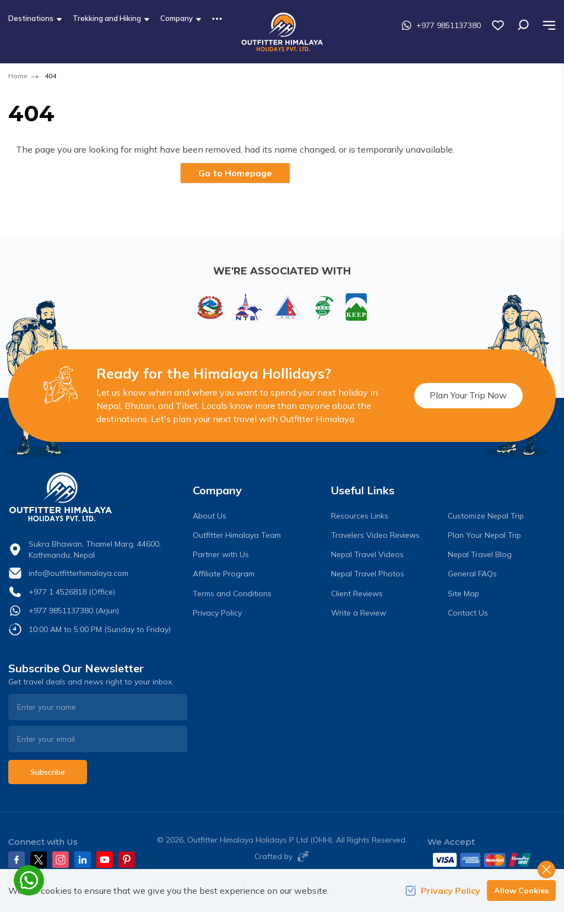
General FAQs (472, 574)
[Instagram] (60, 859)
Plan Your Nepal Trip (484, 535)
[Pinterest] (126, 859)
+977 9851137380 (441, 25)
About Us (209, 516)
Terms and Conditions (232, 593)
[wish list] (498, 25)
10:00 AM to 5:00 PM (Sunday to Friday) (100, 629)
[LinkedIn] (82, 859)
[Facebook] (16, 859)
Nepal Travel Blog (480, 554)
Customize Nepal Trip (486, 516)
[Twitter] (38, 859)
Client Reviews (357, 593)
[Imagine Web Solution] (301, 856)
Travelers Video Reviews (375, 535)
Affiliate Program (223, 574)
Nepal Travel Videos (367, 554)
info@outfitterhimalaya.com (78, 573)
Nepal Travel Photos (367, 574)
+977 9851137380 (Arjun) (74, 611)
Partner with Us (221, 554)
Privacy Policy (217, 613)
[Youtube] (104, 859)
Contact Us (468, 613)
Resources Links (359, 516)
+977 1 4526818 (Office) (72, 592)
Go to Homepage (235, 173)
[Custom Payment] (491, 859)
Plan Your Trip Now (467, 395)
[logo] (97, 497)
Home (17, 76)
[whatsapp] (29, 880)
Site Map (463, 593)
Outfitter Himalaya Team (237, 535)
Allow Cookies (521, 890)
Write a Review (358, 613)
